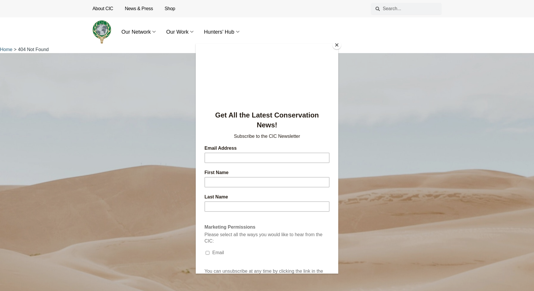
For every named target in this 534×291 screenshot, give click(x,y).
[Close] (336, 45)
